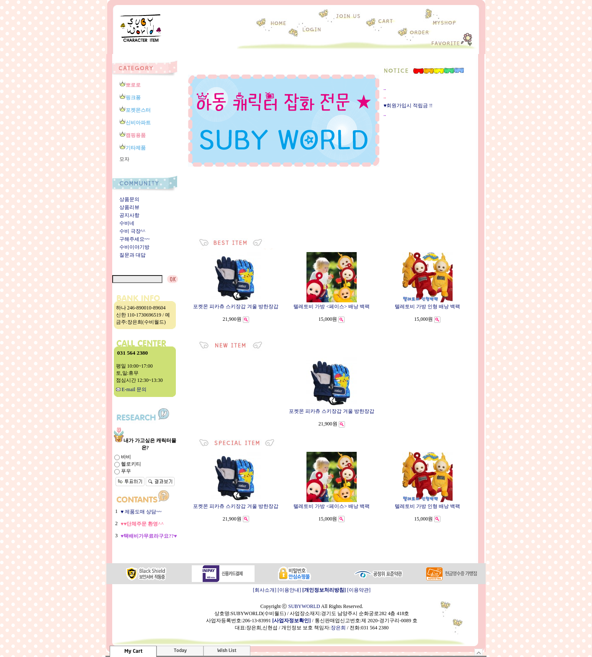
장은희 (338, 628)
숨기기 (478, 652)
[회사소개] (264, 590)
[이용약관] (359, 590)
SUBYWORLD (304, 606)
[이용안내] (289, 590)
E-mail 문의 (131, 389)
